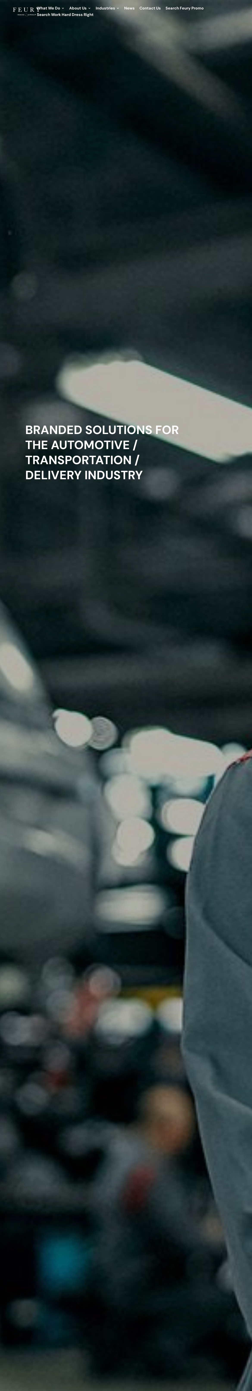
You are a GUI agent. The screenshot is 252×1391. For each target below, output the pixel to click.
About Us (78, 9)
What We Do (48, 9)
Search (185, 9)
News (129, 9)
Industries (105, 9)
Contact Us (150, 9)
